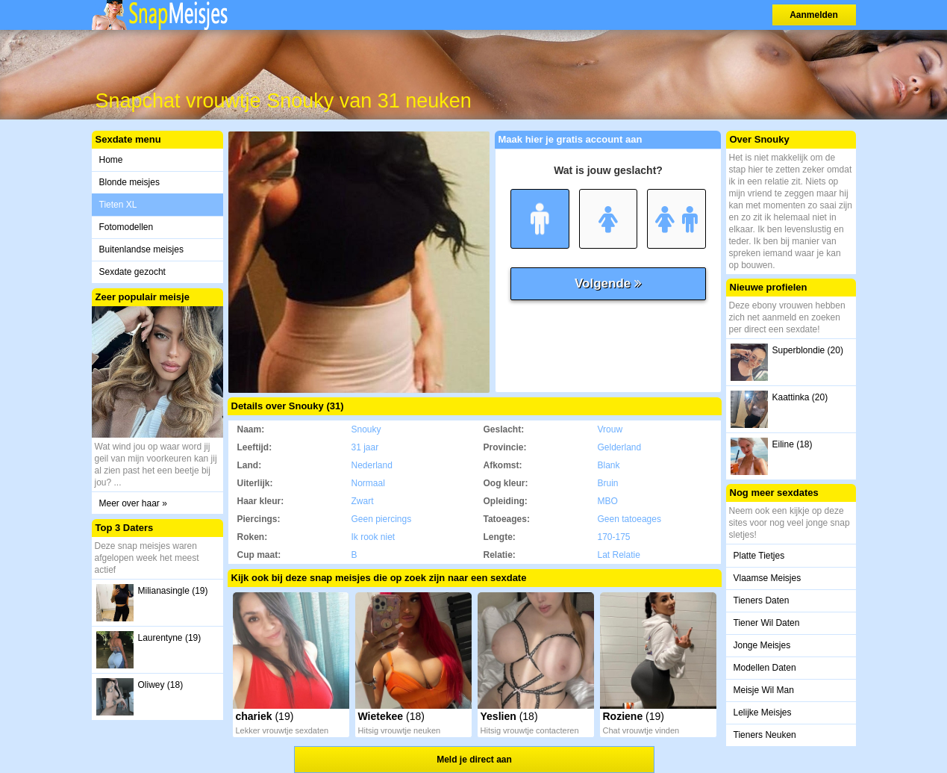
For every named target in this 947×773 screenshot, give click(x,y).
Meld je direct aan (474, 759)
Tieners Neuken (765, 735)
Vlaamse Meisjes (767, 578)
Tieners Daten (762, 600)
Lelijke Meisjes (763, 712)
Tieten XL (118, 204)
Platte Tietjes (759, 555)
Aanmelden (814, 15)
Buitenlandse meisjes (141, 249)
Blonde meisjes (129, 182)
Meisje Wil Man (764, 690)
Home (111, 160)
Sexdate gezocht (132, 272)
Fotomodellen (126, 227)
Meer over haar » (133, 503)
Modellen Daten (765, 667)
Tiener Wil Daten (767, 623)
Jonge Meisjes (762, 645)
